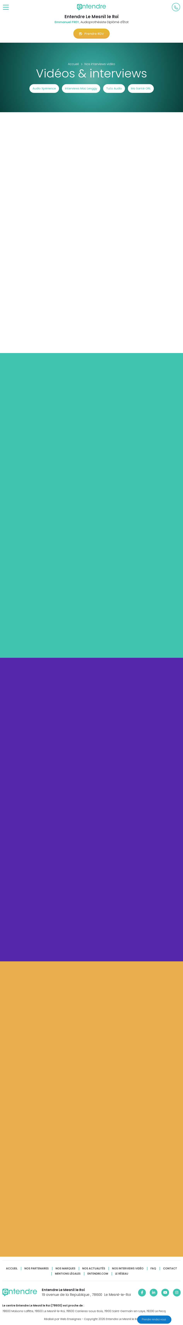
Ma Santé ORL (141, 88)
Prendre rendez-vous (154, 1319)
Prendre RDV (91, 33)
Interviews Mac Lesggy (81, 88)
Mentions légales (67, 1273)
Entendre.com (97, 1273)
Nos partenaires (36, 1268)
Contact (170, 1268)
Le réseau (121, 1273)
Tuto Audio (114, 88)
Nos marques (65, 1268)
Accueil (11, 1268)
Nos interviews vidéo (128, 1268)
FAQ (153, 1268)
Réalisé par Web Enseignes (62, 1319)
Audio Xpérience (44, 88)
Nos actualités (93, 1268)
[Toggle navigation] (6, 7)
